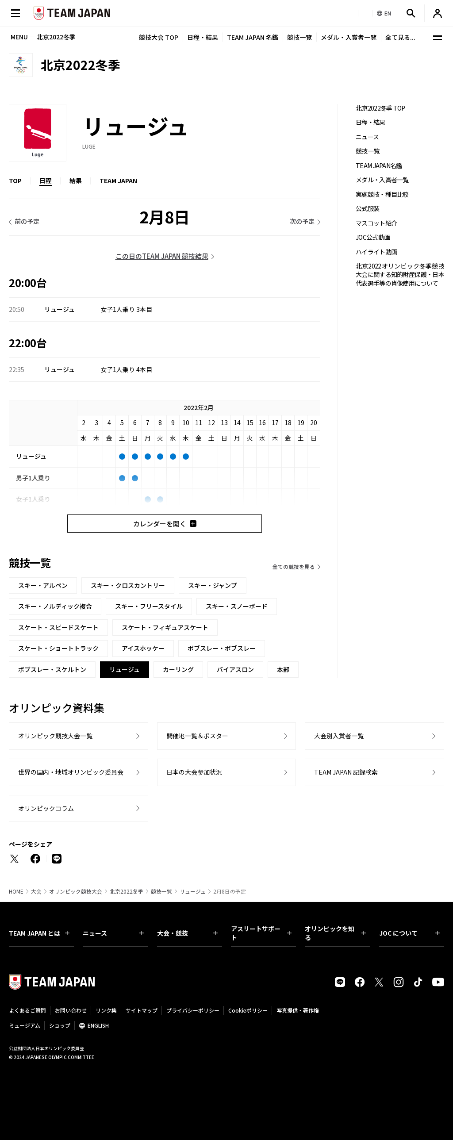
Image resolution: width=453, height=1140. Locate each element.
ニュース (367, 137)
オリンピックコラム (46, 808)
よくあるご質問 (27, 1010)
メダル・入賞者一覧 (348, 37)
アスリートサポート (261, 933)
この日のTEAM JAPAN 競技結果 (161, 256)
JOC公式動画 (373, 237)
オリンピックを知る (335, 933)
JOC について (409, 933)
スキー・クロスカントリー (128, 585)
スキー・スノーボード (237, 606)
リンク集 (106, 1010)
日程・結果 (202, 37)
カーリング (178, 669)
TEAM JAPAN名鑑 (379, 165)
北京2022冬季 (126, 891)
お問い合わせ (71, 1010)
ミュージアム (24, 1025)
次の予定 (302, 221)
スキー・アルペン (43, 585)
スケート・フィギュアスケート (165, 627)
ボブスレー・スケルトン (52, 669)
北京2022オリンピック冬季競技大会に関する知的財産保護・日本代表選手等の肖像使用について (400, 275)
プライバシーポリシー (192, 1010)
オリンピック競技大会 (75, 891)
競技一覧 (299, 37)
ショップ (59, 1025)
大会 (36, 891)
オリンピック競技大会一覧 (55, 735)
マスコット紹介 (376, 223)
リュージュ (193, 891)
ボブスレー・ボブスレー (222, 648)
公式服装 (367, 208)
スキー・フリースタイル (149, 606)
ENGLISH (98, 1025)
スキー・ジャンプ (212, 585)
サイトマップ (141, 1010)
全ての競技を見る (294, 566)
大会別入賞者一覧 (339, 735)
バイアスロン (235, 669)
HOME (16, 891)
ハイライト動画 (376, 252)
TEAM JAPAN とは (39, 933)
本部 (283, 669)
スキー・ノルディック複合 (55, 606)
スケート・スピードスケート (58, 627)
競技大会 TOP (158, 37)
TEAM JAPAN (118, 180)
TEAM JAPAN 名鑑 (252, 37)
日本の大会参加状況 (194, 772)
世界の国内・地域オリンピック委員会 (70, 772)
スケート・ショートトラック (58, 648)
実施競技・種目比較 (382, 194)
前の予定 (27, 221)
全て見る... (400, 37)
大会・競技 (187, 933)
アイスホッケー (143, 648)
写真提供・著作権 (297, 1010)
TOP (15, 180)
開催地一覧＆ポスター (197, 735)
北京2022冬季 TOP (380, 108)
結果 (75, 180)
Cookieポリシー (248, 1010)
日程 (45, 180)
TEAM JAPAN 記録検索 (346, 772)
